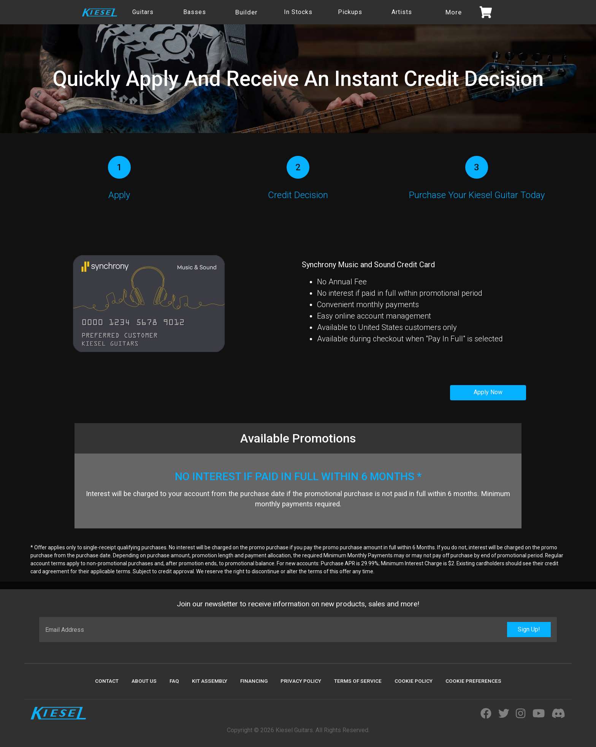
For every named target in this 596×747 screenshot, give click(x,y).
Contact (107, 681)
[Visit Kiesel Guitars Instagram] (520, 714)
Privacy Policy (301, 681)
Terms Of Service (358, 681)
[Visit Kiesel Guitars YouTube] (539, 714)
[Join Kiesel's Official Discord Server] (558, 714)
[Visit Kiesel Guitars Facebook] (485, 714)
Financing (254, 681)
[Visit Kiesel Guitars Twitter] (503, 714)
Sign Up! (529, 629)
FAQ (174, 681)
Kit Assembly (209, 681)
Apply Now (488, 392)
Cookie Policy (414, 681)
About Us (144, 681)
